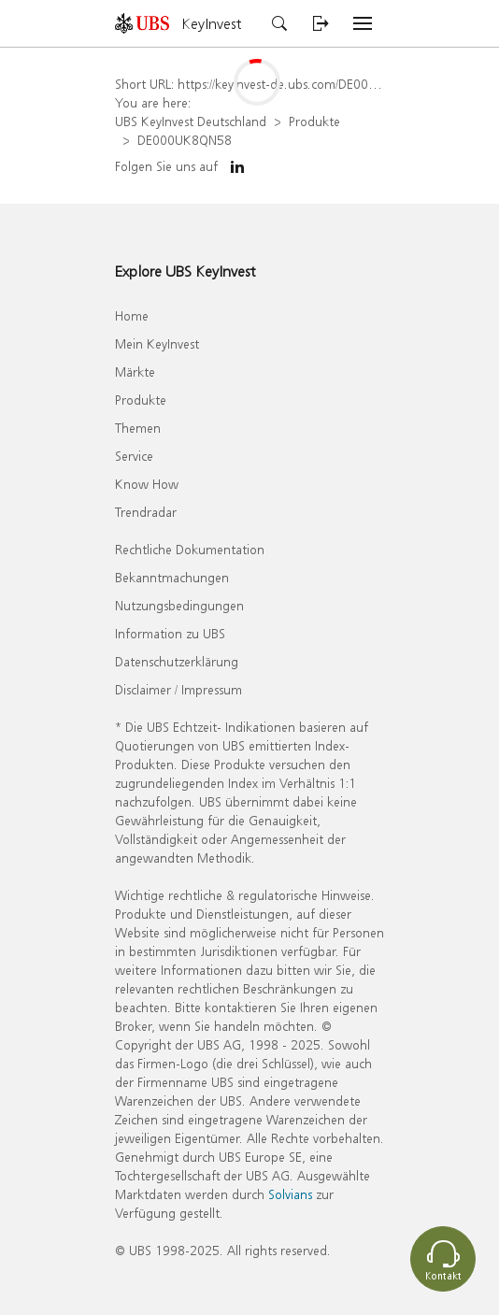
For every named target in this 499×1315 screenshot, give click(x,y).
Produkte (314, 121)
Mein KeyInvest (157, 343)
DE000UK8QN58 (184, 140)
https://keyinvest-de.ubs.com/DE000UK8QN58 (305, 84)
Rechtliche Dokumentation (189, 549)
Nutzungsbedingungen (179, 605)
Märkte (135, 371)
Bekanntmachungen (172, 577)
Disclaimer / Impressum (178, 689)
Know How (146, 484)
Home (132, 315)
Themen (138, 427)
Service (134, 456)
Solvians (290, 1194)
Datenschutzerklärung (176, 661)
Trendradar (146, 512)
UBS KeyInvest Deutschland (190, 121)
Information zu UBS (170, 633)
